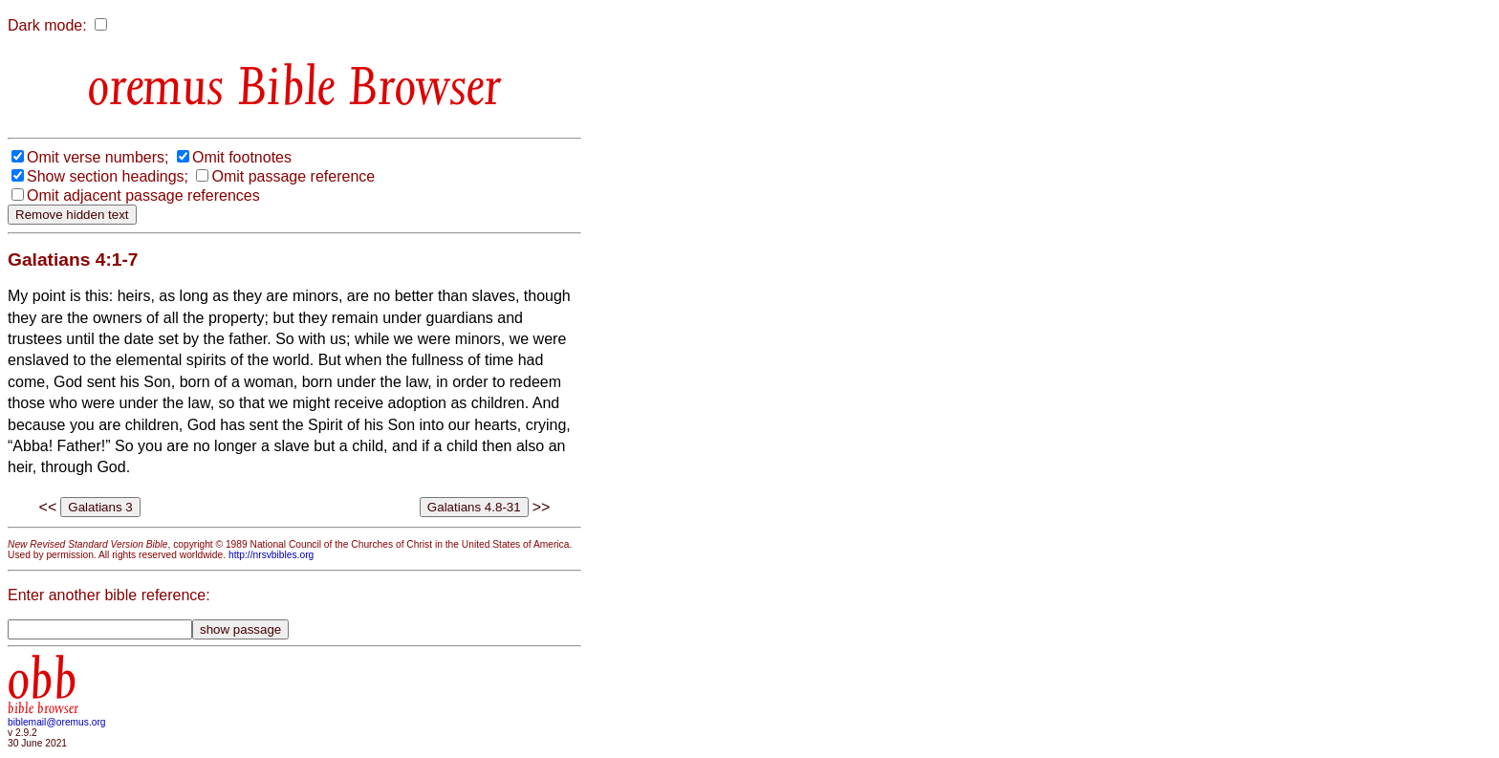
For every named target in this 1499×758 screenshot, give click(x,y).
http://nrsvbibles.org (271, 555)
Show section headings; (107, 176)
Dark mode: (47, 25)
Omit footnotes (242, 157)
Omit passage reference (293, 176)
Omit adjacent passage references (143, 195)
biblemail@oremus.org (57, 722)
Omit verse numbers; (97, 157)
